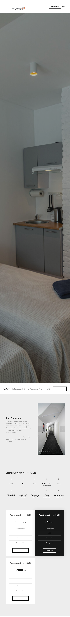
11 (59, 451)
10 (57, 451)
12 (61, 451)
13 (63, 451)
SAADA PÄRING (20, 550)
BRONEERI (49, 550)
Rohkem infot (59, 388)
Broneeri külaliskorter (35, 202)
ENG (64, 6)
